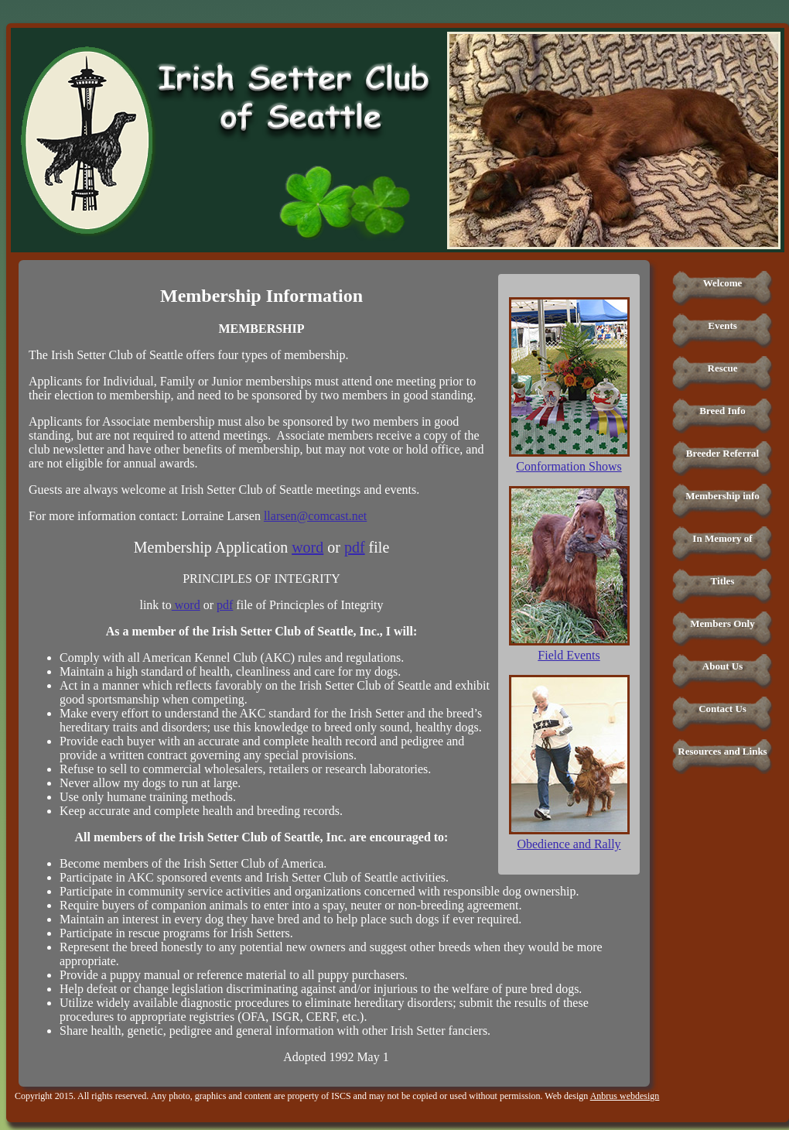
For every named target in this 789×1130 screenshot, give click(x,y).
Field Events (568, 655)
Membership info (722, 496)
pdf (354, 547)
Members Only (722, 623)
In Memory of (722, 538)
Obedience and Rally (568, 844)
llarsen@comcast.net (315, 515)
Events (722, 325)
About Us (722, 666)
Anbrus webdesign (625, 1096)
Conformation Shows (568, 466)
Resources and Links (722, 751)
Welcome (723, 283)
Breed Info (722, 410)
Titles (723, 581)
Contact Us (722, 708)
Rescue (723, 368)
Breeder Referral (722, 453)
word (307, 547)
